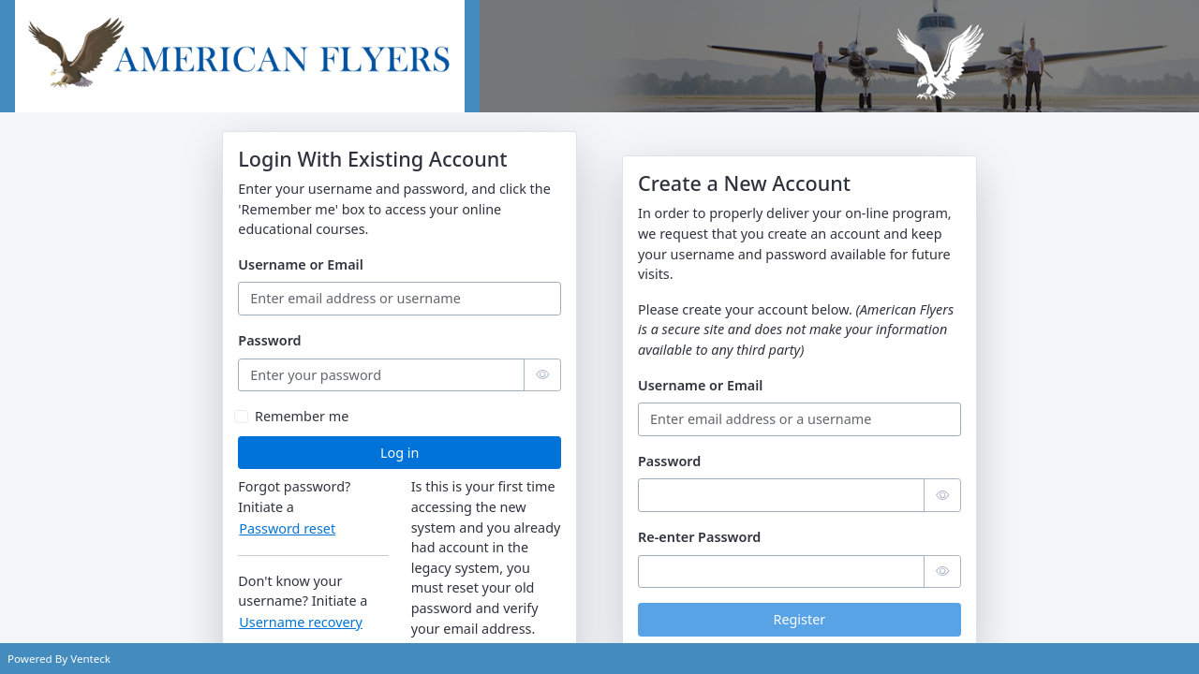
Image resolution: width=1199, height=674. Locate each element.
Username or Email (300, 264)
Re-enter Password (699, 537)
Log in (399, 453)
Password (269, 340)
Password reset (287, 528)
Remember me (301, 416)
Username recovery (301, 622)
